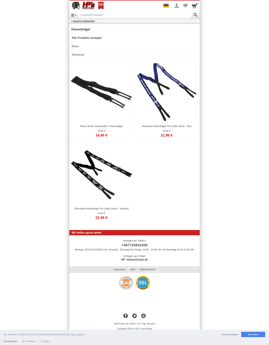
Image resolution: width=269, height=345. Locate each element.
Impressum (120, 269)
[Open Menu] (74, 15)
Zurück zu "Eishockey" (84, 21)
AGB (132, 269)
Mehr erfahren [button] (77, 334)
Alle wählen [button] (253, 335)
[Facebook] (125, 316)
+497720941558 (134, 245)
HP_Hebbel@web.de (134, 259)
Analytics (46, 341)
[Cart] (195, 6)
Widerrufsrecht (147, 269)
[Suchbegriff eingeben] (134, 15)
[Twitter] (134, 316)
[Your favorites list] (185, 6)
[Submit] (195, 15)
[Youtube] (143, 316)
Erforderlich (30, 341)
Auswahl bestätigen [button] (229, 335)
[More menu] (177, 6)
